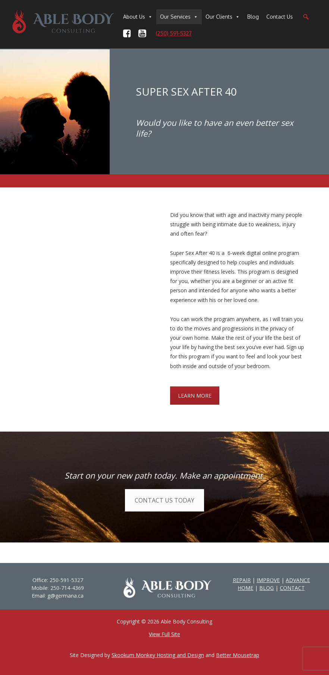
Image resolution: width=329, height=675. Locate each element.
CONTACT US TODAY (164, 500)
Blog (253, 16)
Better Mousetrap (237, 655)
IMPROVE (268, 580)
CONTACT (292, 587)
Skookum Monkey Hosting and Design (158, 655)
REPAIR (242, 580)
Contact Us (279, 16)
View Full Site (164, 634)
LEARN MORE (195, 395)
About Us (134, 16)
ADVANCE (298, 580)
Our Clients (219, 16)
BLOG (266, 587)
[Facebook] (127, 33)
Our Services (175, 16)
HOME (245, 587)
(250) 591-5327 (174, 33)
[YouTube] (142, 33)
